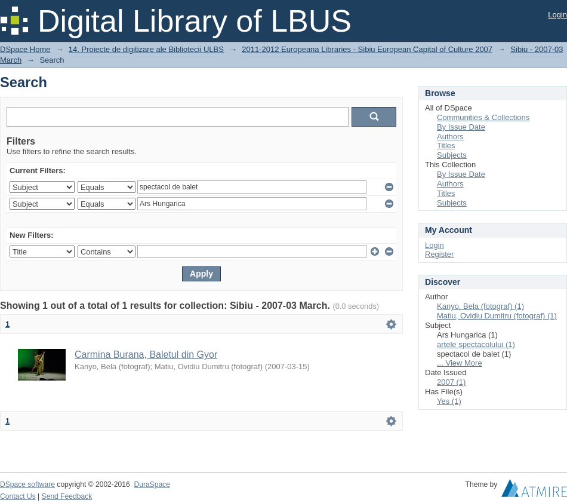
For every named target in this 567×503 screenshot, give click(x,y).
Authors (450, 136)
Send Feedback (67, 496)
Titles (446, 145)
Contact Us (18, 496)
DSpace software (27, 484)
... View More (459, 362)
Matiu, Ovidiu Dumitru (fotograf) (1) (497, 315)
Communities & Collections (483, 117)
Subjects (452, 155)
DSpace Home (25, 49)
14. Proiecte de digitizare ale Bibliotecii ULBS (146, 49)
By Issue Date (461, 126)
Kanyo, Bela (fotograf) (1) (480, 306)
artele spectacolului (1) (476, 344)
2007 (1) (451, 382)
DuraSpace (152, 484)
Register (439, 254)
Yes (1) (449, 401)
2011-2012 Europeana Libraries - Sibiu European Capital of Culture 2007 (367, 49)
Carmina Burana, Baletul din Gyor (146, 354)
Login (557, 14)
